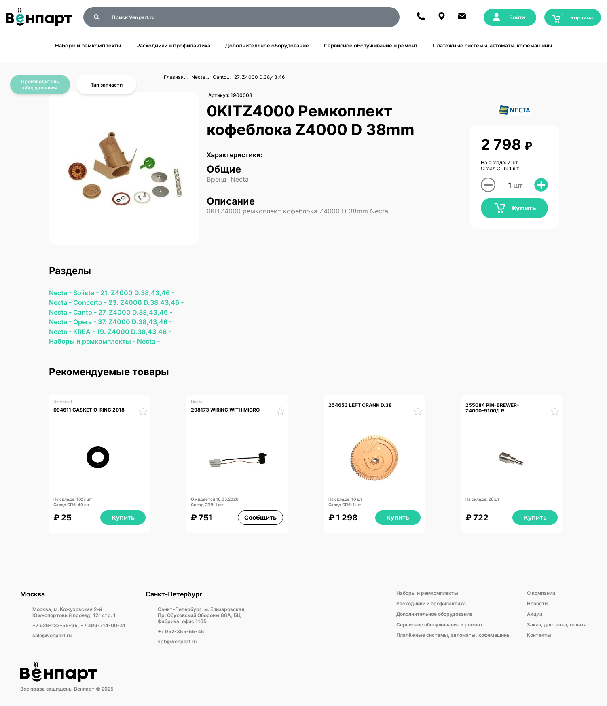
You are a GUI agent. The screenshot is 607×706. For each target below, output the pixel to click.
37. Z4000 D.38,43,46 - (135, 322)
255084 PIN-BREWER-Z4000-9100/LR (492, 408)
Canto (219, 77)
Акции (534, 614)
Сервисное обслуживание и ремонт (370, 45)
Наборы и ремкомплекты (88, 45)
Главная (174, 77)
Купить (514, 208)
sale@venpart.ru (52, 635)
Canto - (85, 312)
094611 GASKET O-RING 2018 (89, 410)
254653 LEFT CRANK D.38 (360, 405)
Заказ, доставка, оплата (557, 624)
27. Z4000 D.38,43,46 (259, 77)
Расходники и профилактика (173, 45)
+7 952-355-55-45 (181, 631)
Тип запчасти (107, 85)
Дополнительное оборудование (267, 45)
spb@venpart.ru (177, 641)
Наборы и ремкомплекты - (93, 341)
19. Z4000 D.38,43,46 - (134, 332)
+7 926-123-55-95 (55, 625)
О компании (541, 593)
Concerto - (90, 302)
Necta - (61, 293)
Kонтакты (539, 635)
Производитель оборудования (40, 84)
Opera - (85, 322)
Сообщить (260, 517)
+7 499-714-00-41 (102, 625)
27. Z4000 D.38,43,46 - (135, 312)
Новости (537, 603)
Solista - (86, 293)
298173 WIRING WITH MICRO (225, 410)
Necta (198, 77)
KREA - (85, 332)
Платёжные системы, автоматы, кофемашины (492, 45)
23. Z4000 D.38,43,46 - (146, 302)
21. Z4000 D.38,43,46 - (137, 293)
